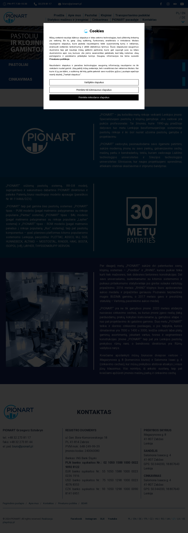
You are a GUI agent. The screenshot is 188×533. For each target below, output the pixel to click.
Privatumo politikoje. (59, 59)
